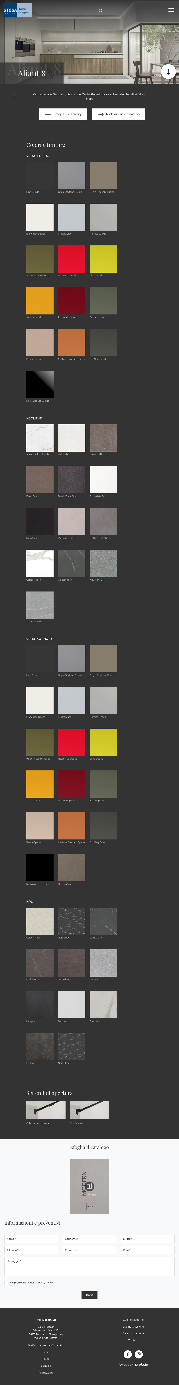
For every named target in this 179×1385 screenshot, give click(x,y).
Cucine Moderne (133, 1320)
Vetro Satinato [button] (39, 639)
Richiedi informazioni (118, 114)
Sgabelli (46, 1366)
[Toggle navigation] (171, 10)
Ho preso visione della (31, 1282)
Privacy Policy (45, 1282)
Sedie (45, 1352)
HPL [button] (29, 902)
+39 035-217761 (48, 1338)
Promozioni (45, 1372)
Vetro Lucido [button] (37, 156)
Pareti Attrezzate (133, 1333)
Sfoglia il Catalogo (63, 114)
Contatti (133, 1340)
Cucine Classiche (133, 1326)
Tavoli (46, 1359)
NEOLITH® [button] (34, 418)
